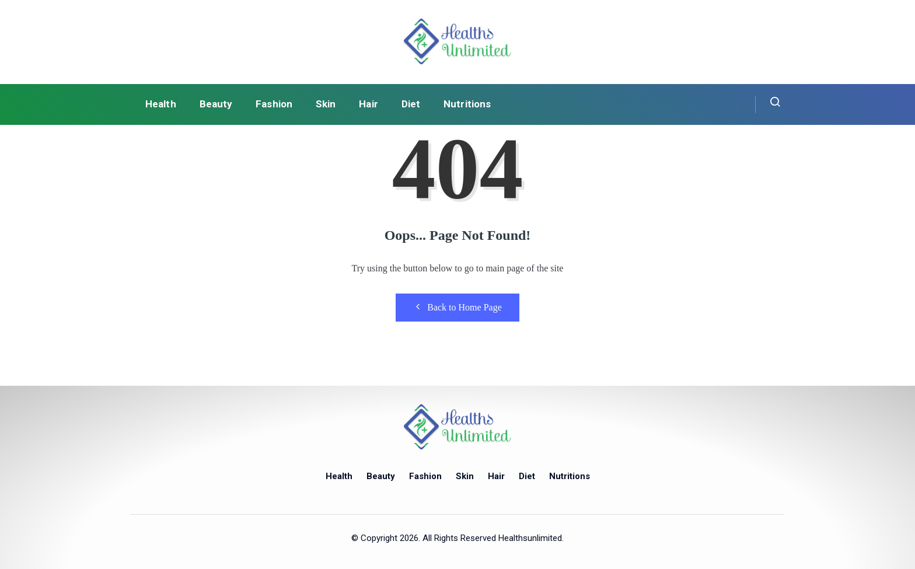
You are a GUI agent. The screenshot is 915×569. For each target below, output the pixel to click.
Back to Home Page (457, 307)
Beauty (216, 104)
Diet (410, 104)
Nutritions (467, 104)
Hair (368, 104)
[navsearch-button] (768, 104)
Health (160, 104)
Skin (326, 104)
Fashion (274, 104)
